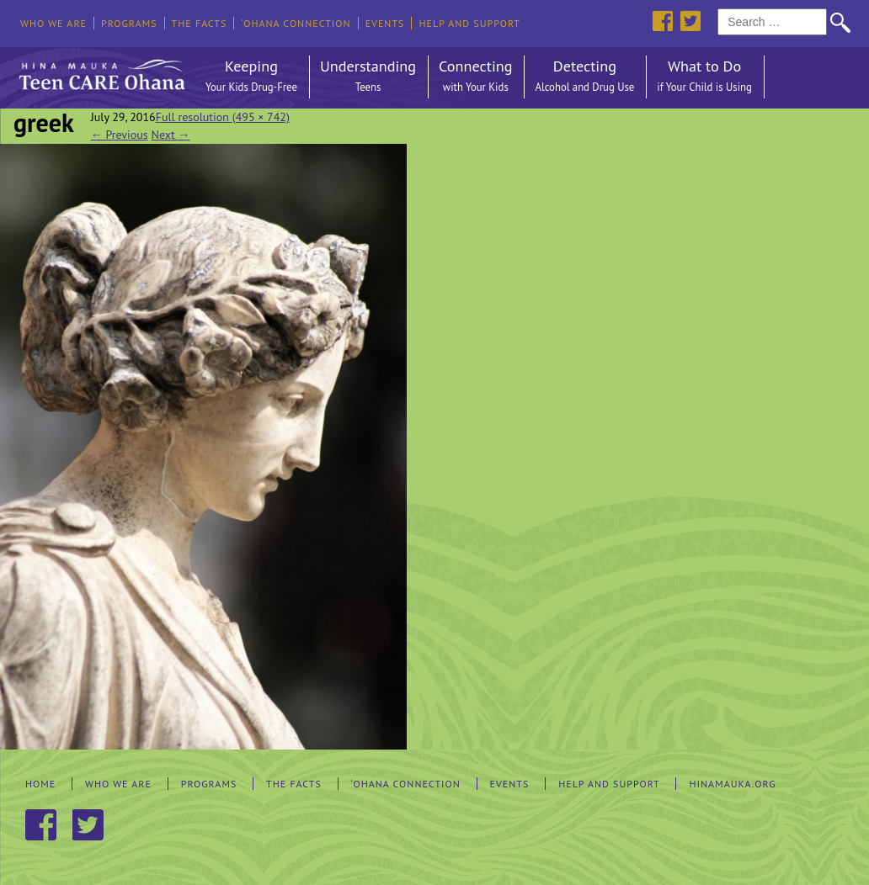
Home (40, 783)
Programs (129, 23)
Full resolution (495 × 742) (223, 117)
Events (385, 23)
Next (171, 134)
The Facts (199, 23)
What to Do (704, 77)
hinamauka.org (732, 783)
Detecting (584, 77)
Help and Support (469, 23)
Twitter (690, 20)
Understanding (368, 77)
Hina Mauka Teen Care (100, 70)
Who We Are (53, 23)
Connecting (475, 77)
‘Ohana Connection (295, 23)
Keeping (251, 77)
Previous (119, 134)
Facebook (662, 20)
